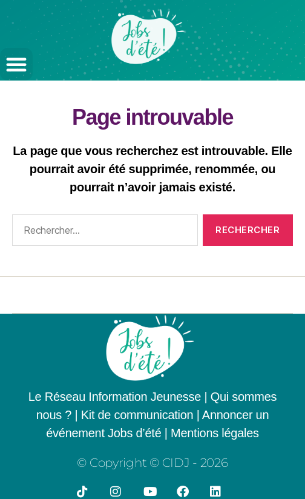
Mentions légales (215, 433)
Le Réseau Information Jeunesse (114, 396)
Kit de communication (139, 414)
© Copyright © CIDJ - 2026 (152, 462)
